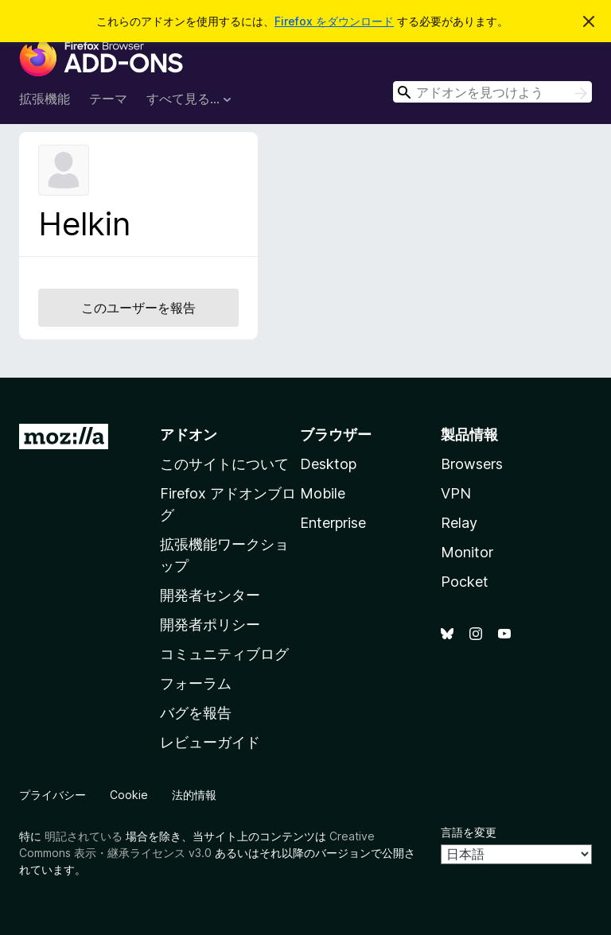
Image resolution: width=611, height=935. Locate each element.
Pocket (464, 581)
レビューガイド (210, 742)
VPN (456, 493)
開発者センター (210, 595)
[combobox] (492, 92)
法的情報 (194, 794)
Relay (459, 522)
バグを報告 (196, 712)
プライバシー (52, 794)
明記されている (84, 836)
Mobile (322, 493)
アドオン (188, 434)
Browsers (472, 464)
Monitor (467, 552)
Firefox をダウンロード (334, 21)
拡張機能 (44, 99)
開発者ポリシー (210, 624)
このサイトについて (224, 464)
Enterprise (333, 522)
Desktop (328, 464)
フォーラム (196, 683)
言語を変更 (468, 832)
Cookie (129, 794)
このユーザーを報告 (138, 308)
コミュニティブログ (224, 654)
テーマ (108, 99)
